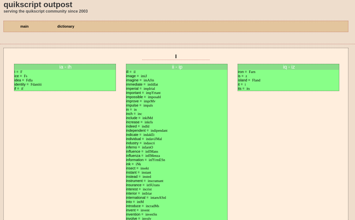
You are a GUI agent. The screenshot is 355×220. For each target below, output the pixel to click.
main (24, 26)
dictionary (65, 26)
